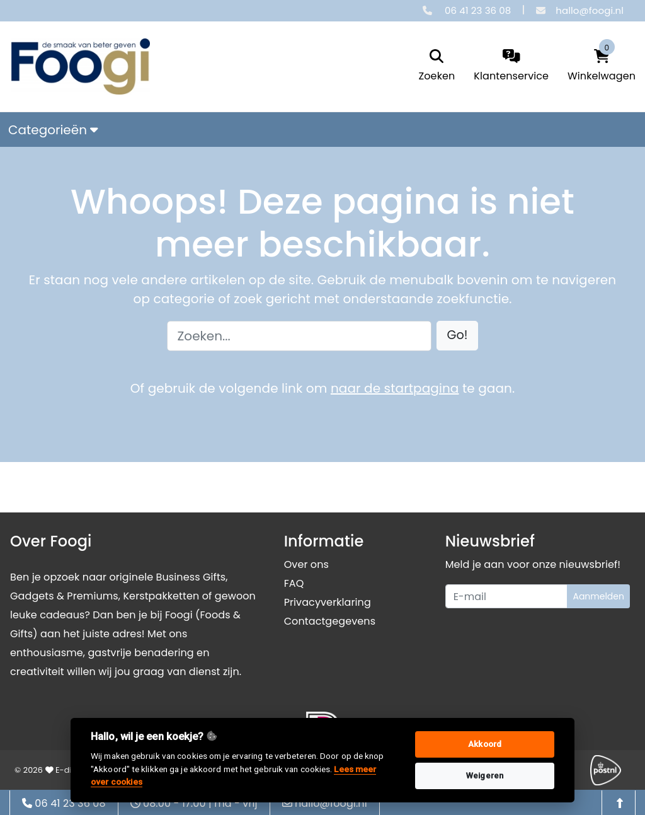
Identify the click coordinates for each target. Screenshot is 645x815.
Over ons (306, 564)
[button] (458, 335)
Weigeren (484, 775)
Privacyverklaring (327, 602)
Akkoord (484, 744)
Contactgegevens (329, 621)
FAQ (294, 583)
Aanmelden (598, 596)
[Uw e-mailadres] (506, 596)
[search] (437, 66)
